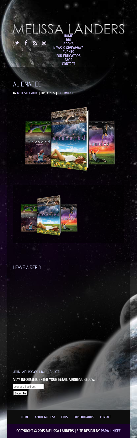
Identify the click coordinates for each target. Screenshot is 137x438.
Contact (68, 64)
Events (68, 52)
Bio (68, 40)
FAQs (68, 60)
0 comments (66, 93)
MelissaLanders (27, 93)
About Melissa (45, 417)
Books (68, 44)
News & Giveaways (68, 48)
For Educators (68, 56)
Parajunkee (111, 431)
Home (68, 36)
